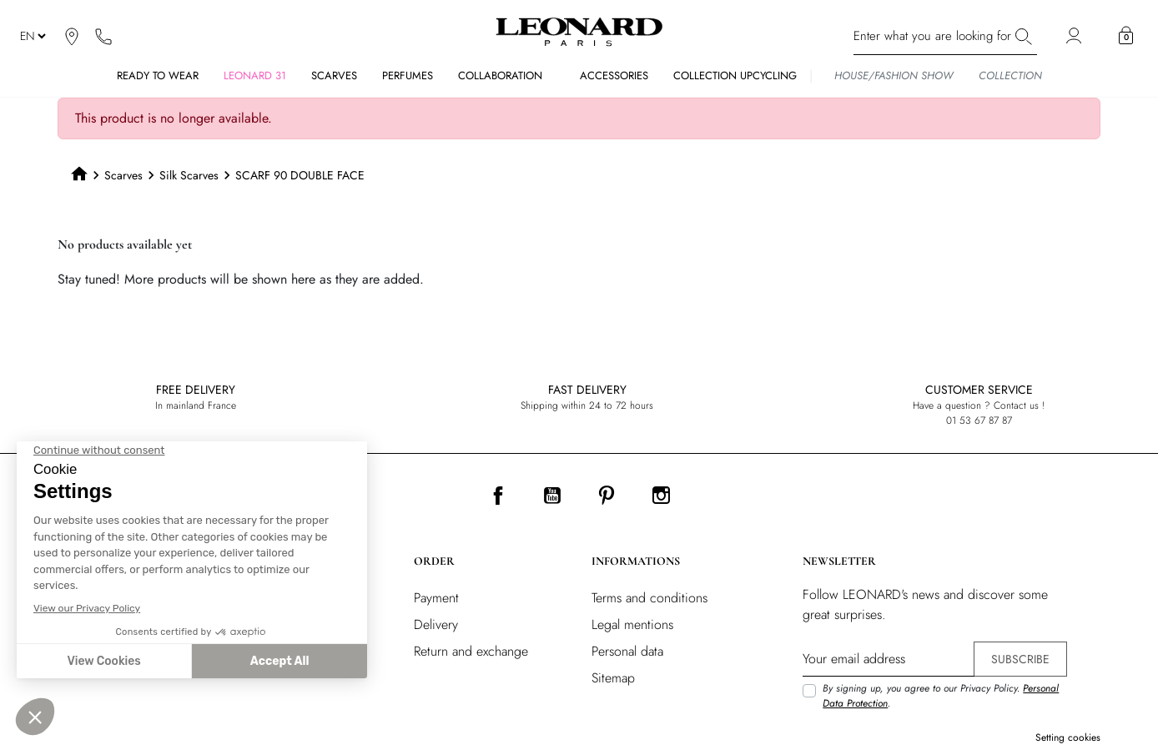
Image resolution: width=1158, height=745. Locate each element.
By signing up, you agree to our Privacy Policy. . (941, 696)
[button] (1126, 36)
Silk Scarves (189, 175)
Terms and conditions (649, 597)
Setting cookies (1067, 737)
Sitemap (613, 677)
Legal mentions (632, 624)
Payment (436, 597)
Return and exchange (471, 651)
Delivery (436, 624)
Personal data (627, 651)
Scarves (123, 175)
